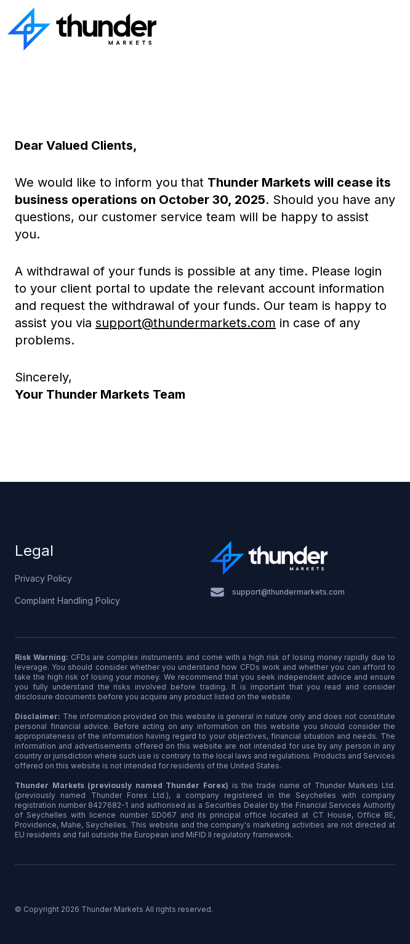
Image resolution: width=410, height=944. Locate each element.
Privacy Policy (43, 578)
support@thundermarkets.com (185, 322)
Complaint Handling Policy (67, 600)
